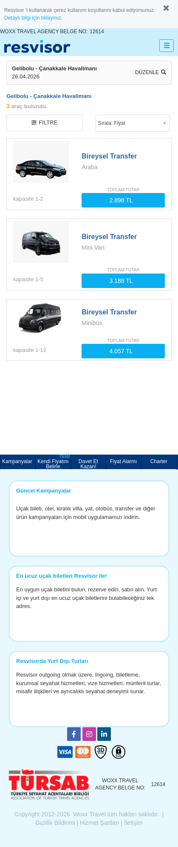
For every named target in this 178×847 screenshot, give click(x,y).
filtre (44, 122)
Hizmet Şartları (99, 822)
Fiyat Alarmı (123, 461)
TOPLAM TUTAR (123, 189)
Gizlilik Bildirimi (55, 822)
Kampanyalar (18, 461)
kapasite (23, 199)
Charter (158, 461)
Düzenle (150, 72)
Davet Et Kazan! (88, 463)
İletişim (133, 822)
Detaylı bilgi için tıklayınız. (33, 18)
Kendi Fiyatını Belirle (54, 462)
